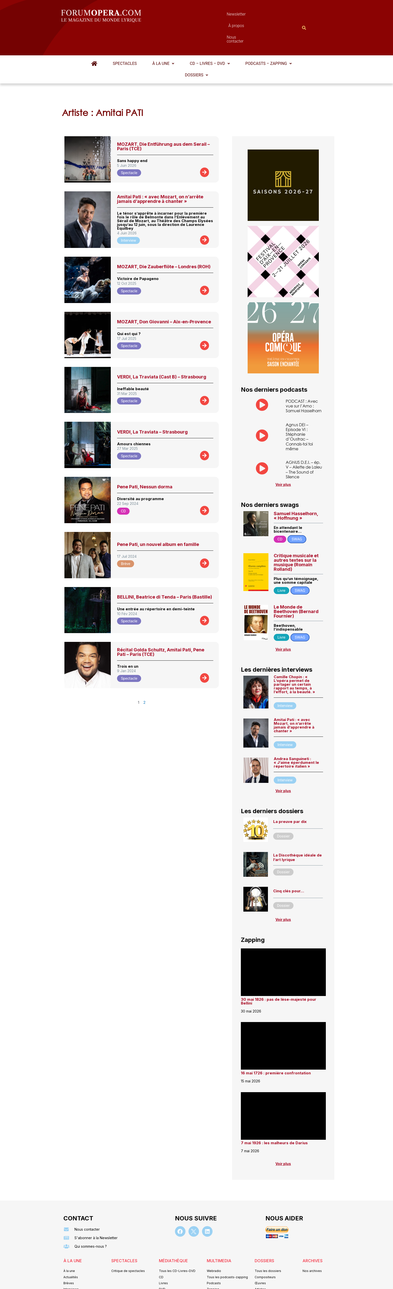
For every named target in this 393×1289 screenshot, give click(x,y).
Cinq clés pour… (288, 866)
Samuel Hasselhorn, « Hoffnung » (296, 491)
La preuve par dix (290, 797)
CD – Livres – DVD (210, 39)
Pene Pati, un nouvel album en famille (158, 519)
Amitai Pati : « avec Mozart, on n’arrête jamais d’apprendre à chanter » (160, 174)
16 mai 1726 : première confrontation (276, 1048)
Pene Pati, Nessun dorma (144, 462)
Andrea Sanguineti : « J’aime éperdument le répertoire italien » (296, 738)
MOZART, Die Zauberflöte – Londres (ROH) (164, 242)
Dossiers (196, 50)
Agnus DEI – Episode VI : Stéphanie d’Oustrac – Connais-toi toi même (299, 412)
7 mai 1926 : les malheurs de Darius (274, 1118)
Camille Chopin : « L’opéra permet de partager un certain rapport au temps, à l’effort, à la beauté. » (294, 660)
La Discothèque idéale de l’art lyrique (297, 832)
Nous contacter (252, 15)
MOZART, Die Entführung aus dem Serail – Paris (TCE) (163, 122)
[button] (163, 39)
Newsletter (189, 15)
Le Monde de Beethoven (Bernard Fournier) (296, 587)
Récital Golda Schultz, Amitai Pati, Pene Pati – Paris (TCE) (160, 627)
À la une (163, 39)
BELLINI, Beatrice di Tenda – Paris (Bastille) (164, 572)
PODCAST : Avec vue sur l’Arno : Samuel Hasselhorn (304, 381)
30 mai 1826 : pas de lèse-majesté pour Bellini (278, 976)
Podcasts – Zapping (268, 39)
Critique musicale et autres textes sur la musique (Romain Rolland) (296, 537)
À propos (219, 15)
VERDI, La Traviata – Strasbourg (152, 407)
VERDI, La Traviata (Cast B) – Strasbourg (161, 352)
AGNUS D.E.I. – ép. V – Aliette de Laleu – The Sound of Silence (304, 445)
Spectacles (125, 39)
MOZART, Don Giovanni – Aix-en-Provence (164, 297)
